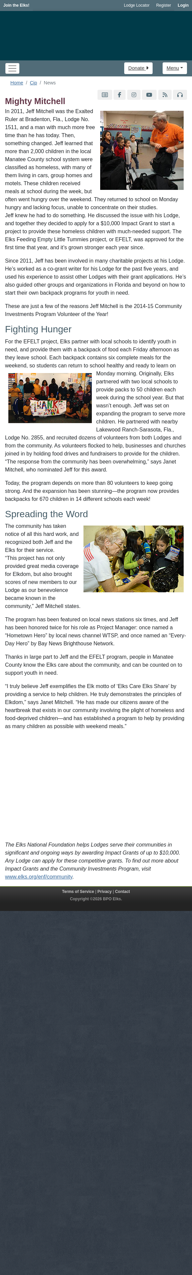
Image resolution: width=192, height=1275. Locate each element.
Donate (138, 68)
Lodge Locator (137, 5)
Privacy (105, 891)
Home (16, 82)
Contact (122, 891)
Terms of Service (78, 891)
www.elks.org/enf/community (38, 877)
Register (163, 5)
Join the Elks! (16, 5)
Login (183, 5)
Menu (173, 68)
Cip (33, 82)
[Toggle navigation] (12, 68)
